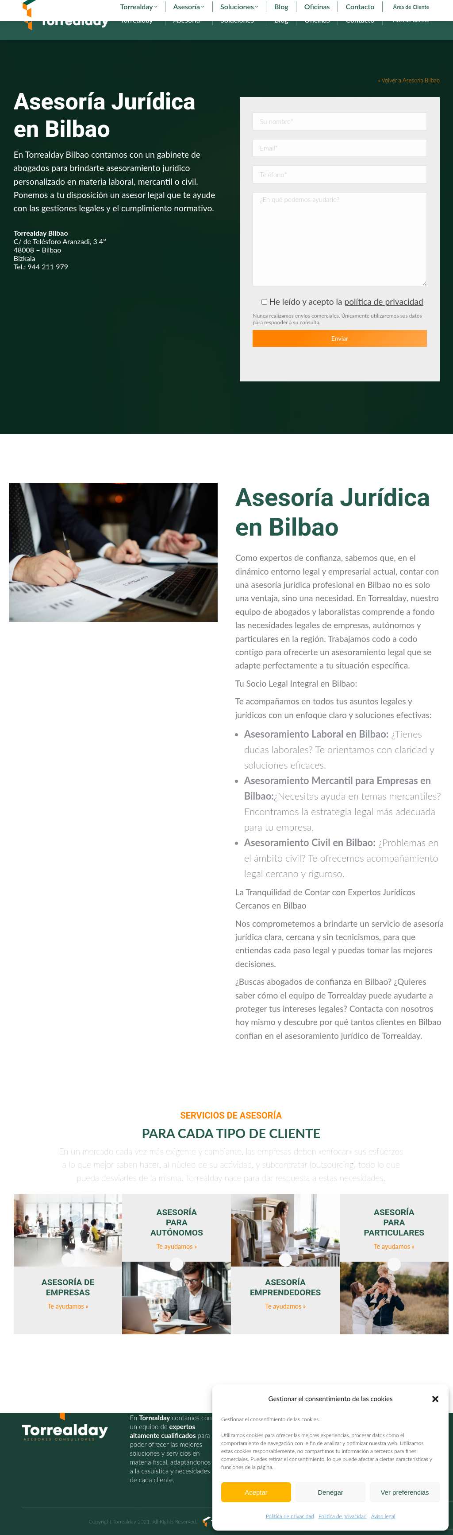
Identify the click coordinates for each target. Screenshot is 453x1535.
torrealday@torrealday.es (140, 8)
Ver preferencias (404, 1492)
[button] (435, 1399)
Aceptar (256, 1492)
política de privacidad (383, 318)
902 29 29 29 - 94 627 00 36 (61, 8)
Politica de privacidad (290, 1516)
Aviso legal (383, 1516)
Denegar (330, 1492)
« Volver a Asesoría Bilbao (409, 96)
